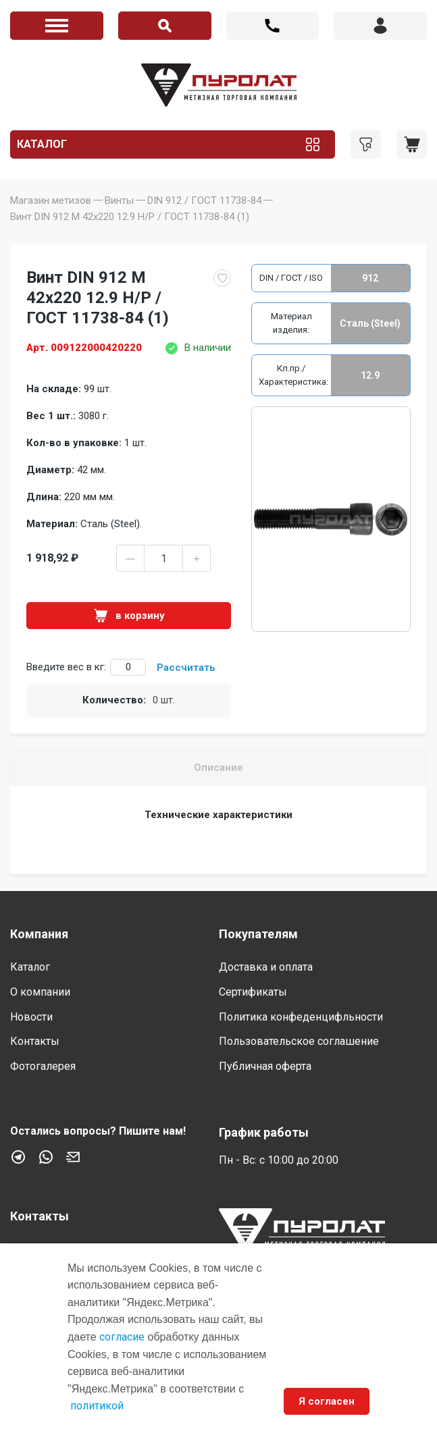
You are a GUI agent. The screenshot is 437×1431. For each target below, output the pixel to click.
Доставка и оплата (266, 967)
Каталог (42, 144)
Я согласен (327, 1401)
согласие (122, 1336)
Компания (39, 934)
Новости (31, 1016)
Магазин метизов (50, 200)
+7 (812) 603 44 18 (272, 25)
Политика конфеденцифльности (301, 1016)
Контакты (34, 1041)
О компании (40, 992)
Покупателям (258, 934)
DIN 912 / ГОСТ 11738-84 (204, 200)
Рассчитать (186, 668)
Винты (119, 200)
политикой (97, 1405)
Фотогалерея (43, 1066)
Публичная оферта (265, 1066)
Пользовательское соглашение (299, 1041)
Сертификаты (253, 992)
